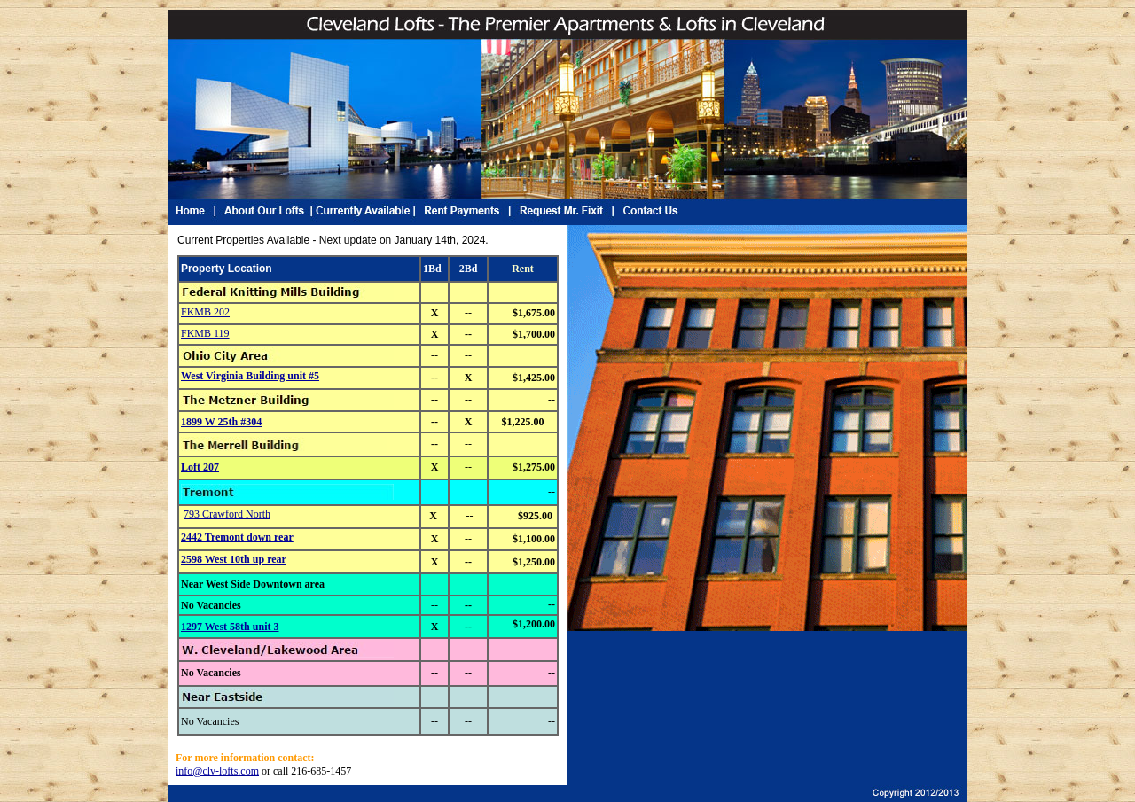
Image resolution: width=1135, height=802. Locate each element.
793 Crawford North (227, 514)
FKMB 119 (205, 333)
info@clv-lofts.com (217, 771)
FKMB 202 (205, 312)
